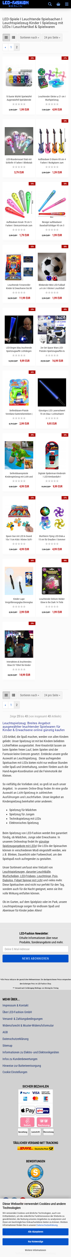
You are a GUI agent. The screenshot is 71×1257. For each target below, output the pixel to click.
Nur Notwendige (35, 1241)
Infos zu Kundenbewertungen (20, 1059)
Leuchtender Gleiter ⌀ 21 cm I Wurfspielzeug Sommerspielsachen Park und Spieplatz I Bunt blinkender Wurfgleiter (52, 98)
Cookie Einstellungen (15, 1072)
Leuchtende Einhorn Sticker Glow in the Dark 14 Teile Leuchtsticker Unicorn (52, 601)
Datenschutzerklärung (47, 1225)
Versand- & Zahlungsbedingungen (23, 1019)
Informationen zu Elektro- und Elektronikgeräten (31, 1052)
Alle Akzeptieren (35, 1231)
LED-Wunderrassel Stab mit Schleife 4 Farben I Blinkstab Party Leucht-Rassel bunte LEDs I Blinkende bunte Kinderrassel (19, 161)
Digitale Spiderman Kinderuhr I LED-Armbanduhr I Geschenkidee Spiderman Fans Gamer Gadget (52, 475)
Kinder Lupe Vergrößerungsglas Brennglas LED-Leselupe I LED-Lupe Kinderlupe (19, 601)
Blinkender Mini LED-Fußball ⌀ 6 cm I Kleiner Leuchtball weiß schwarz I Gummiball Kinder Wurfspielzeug (52, 287)
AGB (5, 1032)
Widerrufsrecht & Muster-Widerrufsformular (28, 1025)
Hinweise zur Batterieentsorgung (22, 1065)
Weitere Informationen (35, 1250)
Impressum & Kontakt (15, 1005)
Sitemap (7, 1045)
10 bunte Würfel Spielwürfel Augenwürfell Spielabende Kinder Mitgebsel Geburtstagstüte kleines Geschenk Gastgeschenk (19, 98)
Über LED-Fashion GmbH (17, 1012)
